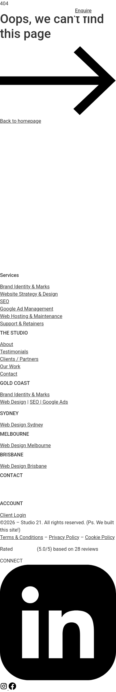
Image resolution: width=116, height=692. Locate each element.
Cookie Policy (100, 537)
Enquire (83, 11)
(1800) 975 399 (13, 487)
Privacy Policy (64, 537)
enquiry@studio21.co (18, 494)
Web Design (13, 402)
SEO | (36, 402)
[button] (105, 11)
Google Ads (55, 402)
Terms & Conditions (21, 537)
